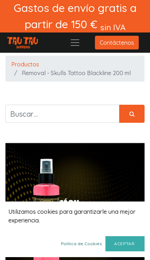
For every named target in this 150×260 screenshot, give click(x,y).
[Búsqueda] (132, 114)
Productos (25, 64)
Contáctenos (117, 42)
